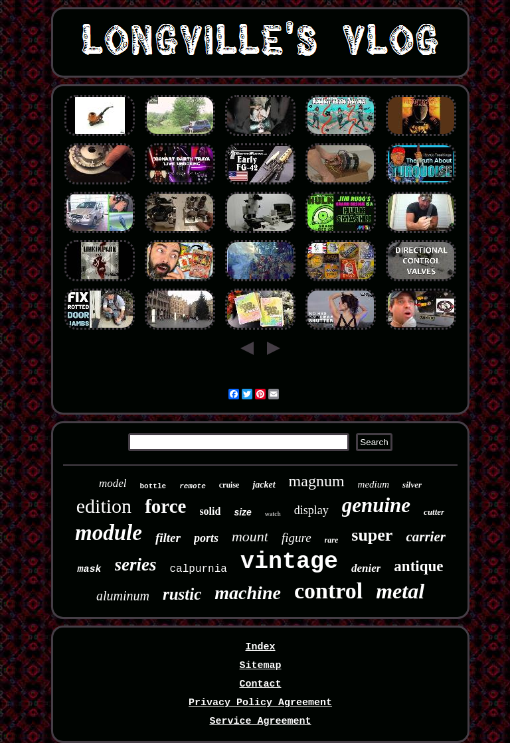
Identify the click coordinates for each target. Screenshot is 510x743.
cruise (229, 485)
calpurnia (198, 569)
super (371, 535)
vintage (289, 562)
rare (332, 540)
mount (250, 536)
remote (192, 486)
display (311, 510)
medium (374, 484)
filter (168, 538)
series (136, 564)
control (328, 590)
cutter (434, 512)
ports (206, 538)
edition (103, 506)
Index (260, 647)
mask (89, 569)
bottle (153, 486)
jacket (263, 485)
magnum (317, 481)
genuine (376, 505)
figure (296, 538)
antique (418, 566)
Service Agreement (260, 721)
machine (247, 592)
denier (366, 568)
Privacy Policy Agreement (260, 703)
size (242, 512)
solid (209, 511)
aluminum (122, 595)
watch (273, 513)
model (113, 483)
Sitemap (260, 665)
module (108, 533)
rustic (182, 594)
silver (412, 485)
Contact (260, 684)
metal (400, 591)
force (165, 506)
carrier (426, 537)
